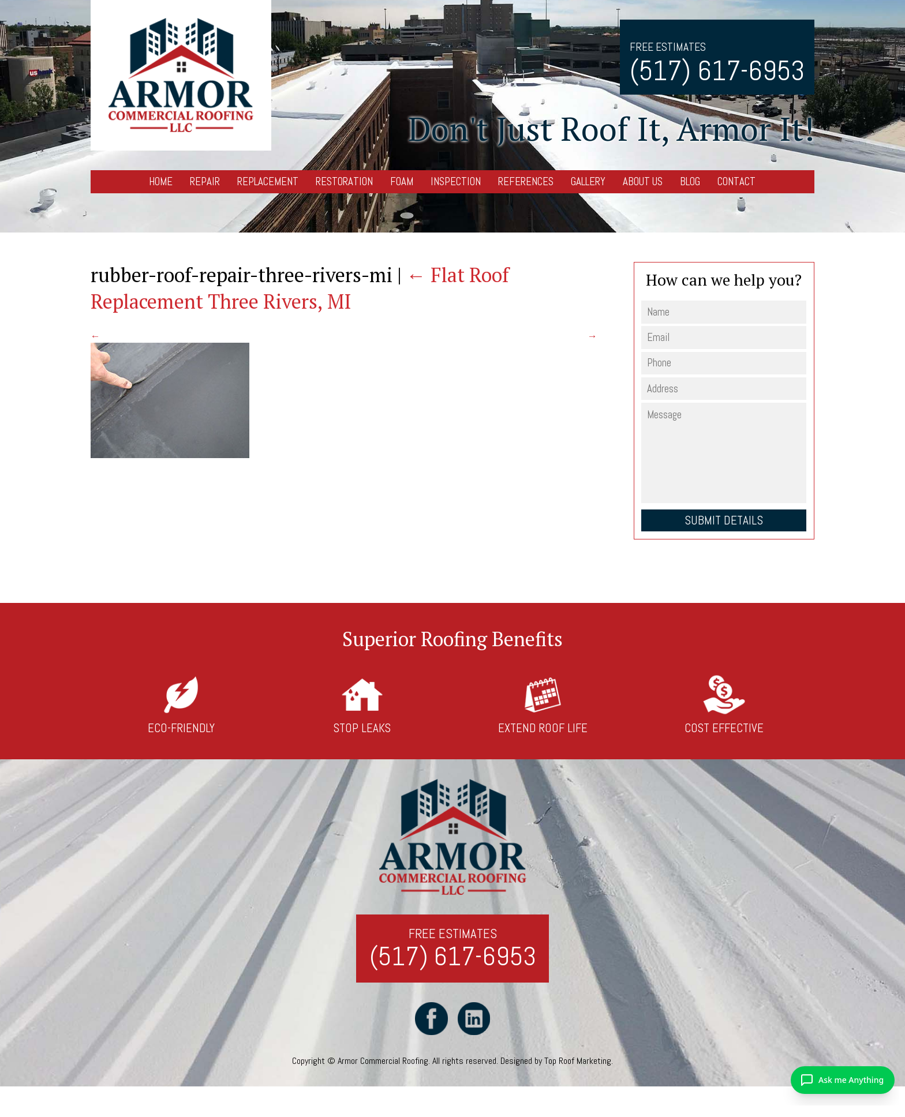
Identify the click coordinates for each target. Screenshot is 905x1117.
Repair (205, 181)
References (526, 181)
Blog (690, 181)
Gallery (588, 181)
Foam (401, 181)
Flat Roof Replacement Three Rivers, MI (300, 288)
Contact (736, 181)
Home (161, 181)
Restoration (344, 181)
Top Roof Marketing (577, 1061)
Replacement (267, 181)
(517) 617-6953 (717, 71)
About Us (643, 181)
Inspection (456, 181)
